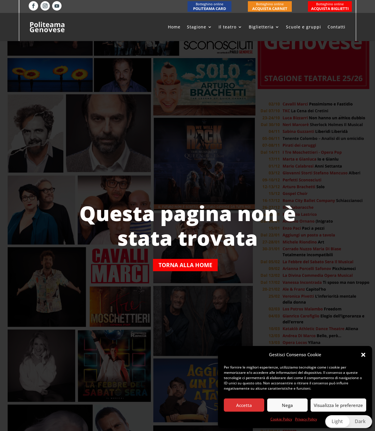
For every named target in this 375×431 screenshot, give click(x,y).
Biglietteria (261, 27)
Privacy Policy (306, 419)
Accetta (244, 405)
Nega (287, 405)
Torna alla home (185, 265)
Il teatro (227, 27)
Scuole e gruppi (303, 27)
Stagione (196, 27)
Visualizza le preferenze (338, 405)
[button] (363, 355)
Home (174, 27)
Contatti (336, 27)
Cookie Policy (281, 419)
